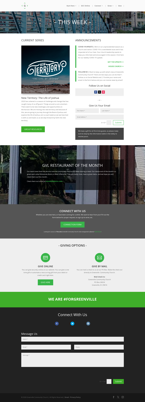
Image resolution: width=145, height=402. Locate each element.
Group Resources (33, 129)
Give (120, 6)
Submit (118, 122)
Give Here (45, 282)
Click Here (98, 232)
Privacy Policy (75, 397)
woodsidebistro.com (54, 181)
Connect (98, 6)
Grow (110, 6)
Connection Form (72, 224)
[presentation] (109, 373)
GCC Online (85, 6)
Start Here (71, 6)
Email (67, 397)
